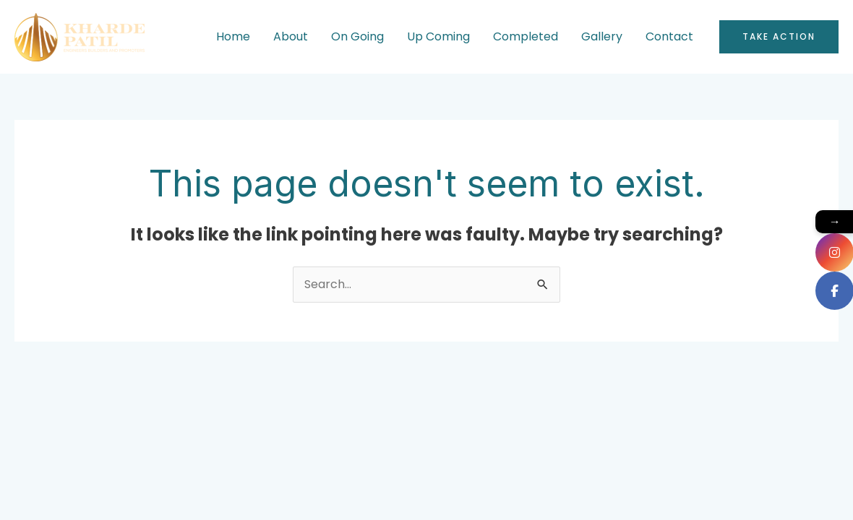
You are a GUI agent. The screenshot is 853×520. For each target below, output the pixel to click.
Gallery (601, 36)
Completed (525, 36)
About (290, 36)
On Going (357, 36)
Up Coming (438, 36)
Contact (669, 36)
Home (233, 36)
